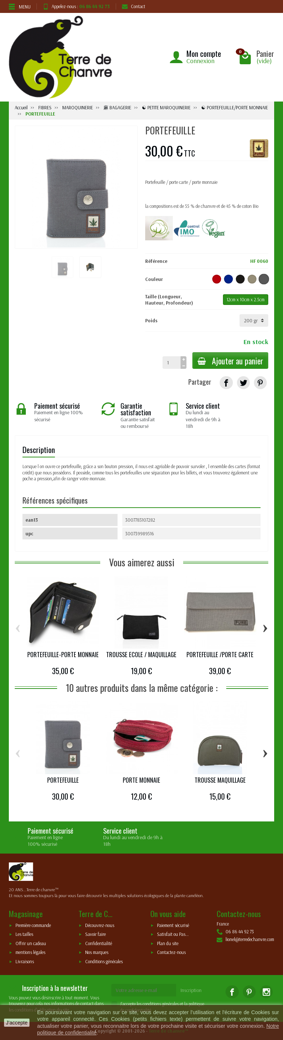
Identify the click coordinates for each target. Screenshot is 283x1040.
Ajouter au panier (229, 360)
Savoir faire (95, 934)
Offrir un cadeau (30, 943)
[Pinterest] (260, 382)
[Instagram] (266, 991)
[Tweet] (243, 382)
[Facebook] (232, 991)
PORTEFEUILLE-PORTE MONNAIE (63, 654)
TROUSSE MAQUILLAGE (220, 780)
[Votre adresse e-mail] (144, 990)
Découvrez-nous (99, 925)
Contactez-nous (171, 952)
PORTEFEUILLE (63, 780)
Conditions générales (104, 961)
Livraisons (24, 961)
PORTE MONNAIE (141, 780)
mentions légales (30, 952)
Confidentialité (98, 943)
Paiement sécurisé (173, 925)
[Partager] (226, 382)
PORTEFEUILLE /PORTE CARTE (220, 654)
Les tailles (24, 934)
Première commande (33, 925)
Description (38, 450)
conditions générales (161, 1004)
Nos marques (96, 952)
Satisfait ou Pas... (173, 934)
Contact (133, 6)
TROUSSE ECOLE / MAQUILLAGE (141, 654)
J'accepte (17, 1023)
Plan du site (167, 943)
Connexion (200, 60)
